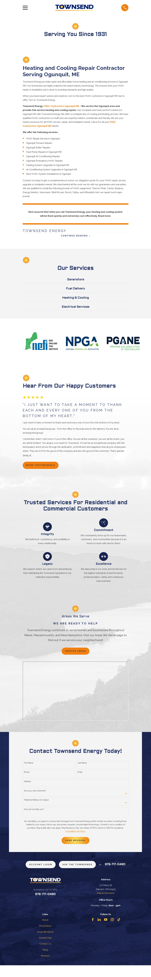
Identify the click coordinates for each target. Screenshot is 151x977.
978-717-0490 (75, 877)
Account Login (50, 868)
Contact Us (45, 955)
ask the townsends (90, 868)
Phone (26, 775)
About (45, 931)
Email (80, 775)
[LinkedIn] (99, 931)
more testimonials (42, 467)
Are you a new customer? (35, 793)
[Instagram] (112, 931)
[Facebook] (92, 931)
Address (27, 784)
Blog (45, 961)
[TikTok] (118, 931)
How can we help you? (34, 812)
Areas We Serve (45, 943)
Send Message (75, 843)
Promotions (45, 937)
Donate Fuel (45, 949)
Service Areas (75, 653)
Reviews (45, 967)
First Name (28, 766)
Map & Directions (106, 904)
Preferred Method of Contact (36, 803)
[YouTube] (105, 931)
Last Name (82, 766)
